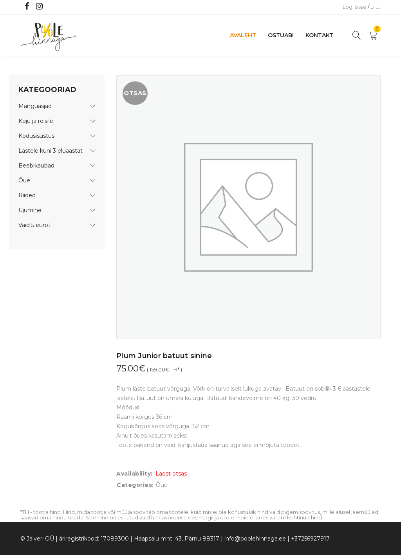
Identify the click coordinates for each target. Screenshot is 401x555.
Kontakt (319, 35)
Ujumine (30, 210)
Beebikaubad (36, 165)
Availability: (134, 473)
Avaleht (243, 35)
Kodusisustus (36, 135)
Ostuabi (281, 35)
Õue (24, 180)
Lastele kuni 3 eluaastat (50, 150)
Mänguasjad (35, 106)
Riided (27, 195)
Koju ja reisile (35, 120)
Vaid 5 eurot (34, 225)
